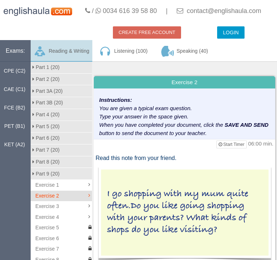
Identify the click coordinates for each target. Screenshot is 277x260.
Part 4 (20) (46, 114)
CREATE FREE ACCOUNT (147, 32)
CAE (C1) (15, 89)
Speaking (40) (184, 51)
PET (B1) (14, 126)
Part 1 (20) (46, 67)
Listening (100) (123, 51)
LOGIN (231, 32)
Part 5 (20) (46, 126)
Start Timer (232, 144)
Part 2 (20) (46, 79)
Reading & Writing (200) (61, 54)
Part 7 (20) (46, 150)
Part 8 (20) (46, 162)
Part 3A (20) (47, 91)
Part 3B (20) (47, 102)
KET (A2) (14, 144)
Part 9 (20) (46, 174)
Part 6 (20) (46, 138)
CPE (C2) (15, 71)
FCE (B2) (14, 107)
